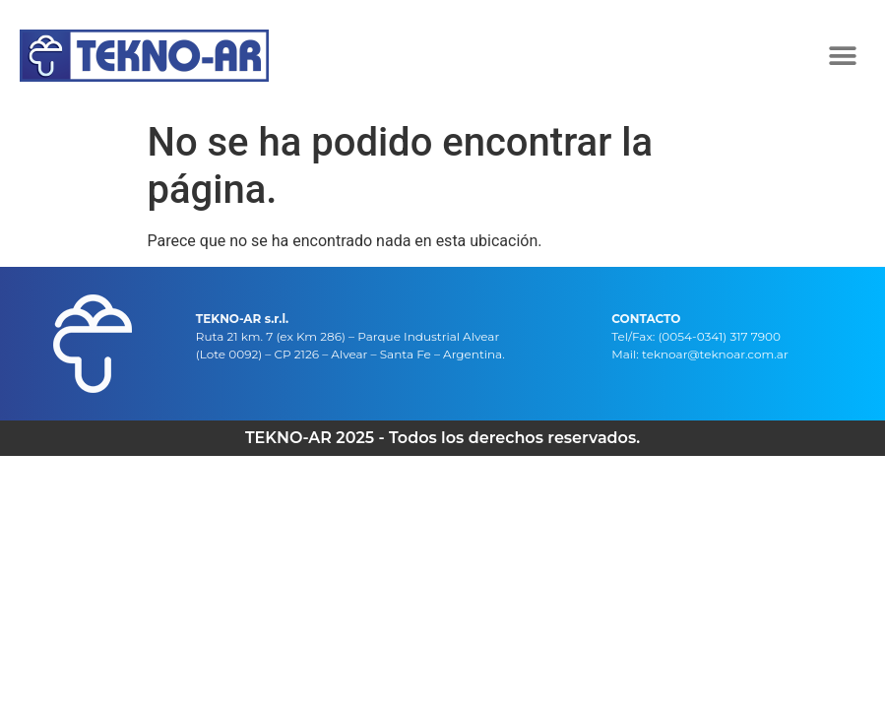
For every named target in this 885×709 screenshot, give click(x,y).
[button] (843, 55)
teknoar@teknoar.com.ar (715, 354)
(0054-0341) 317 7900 (719, 336)
